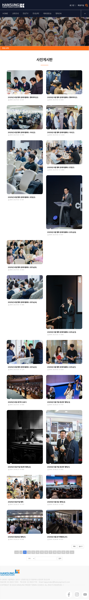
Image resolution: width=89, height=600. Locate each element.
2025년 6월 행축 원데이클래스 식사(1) (60, 133)
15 (42, 553)
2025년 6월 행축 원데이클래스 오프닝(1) (61, 368)
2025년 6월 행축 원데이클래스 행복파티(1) (62, 98)
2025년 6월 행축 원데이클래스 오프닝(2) (22, 368)
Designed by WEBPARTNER (75, 586)
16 (46, 553)
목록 (74, 547)
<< (16, 553)
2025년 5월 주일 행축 (15, 503)
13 (33, 553)
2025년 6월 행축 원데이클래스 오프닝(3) (61, 333)
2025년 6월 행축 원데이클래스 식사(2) (21, 133)
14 (37, 553)
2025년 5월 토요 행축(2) (56, 503)
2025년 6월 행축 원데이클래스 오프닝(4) (22, 303)
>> (72, 553)
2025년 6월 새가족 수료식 (17, 403)
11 (25, 553)
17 (50, 553)
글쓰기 (80, 547)
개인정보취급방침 (56, 581)
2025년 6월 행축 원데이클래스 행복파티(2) (23, 98)
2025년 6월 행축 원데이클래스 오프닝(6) (61, 233)
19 (59, 553)
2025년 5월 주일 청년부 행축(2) (19, 468)
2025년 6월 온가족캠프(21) (57, 538)
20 (63, 553)
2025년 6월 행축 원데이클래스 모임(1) (60, 168)
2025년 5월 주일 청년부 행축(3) (58, 403)
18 (55, 553)
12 (29, 553)
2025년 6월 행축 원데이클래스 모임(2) (21, 198)
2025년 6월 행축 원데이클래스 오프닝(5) (22, 268)
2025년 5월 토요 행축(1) (17, 538)
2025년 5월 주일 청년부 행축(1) (58, 468)
